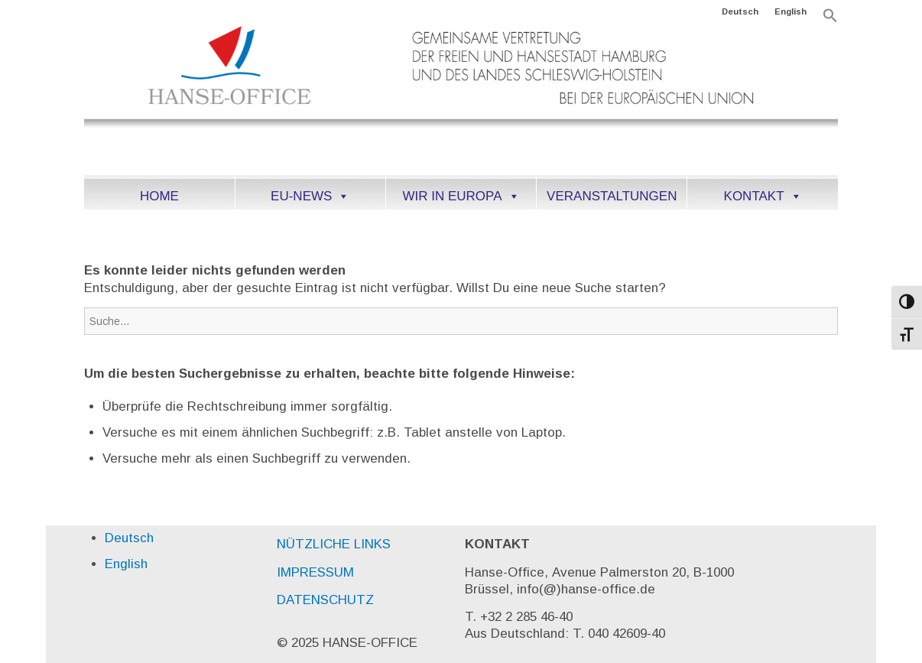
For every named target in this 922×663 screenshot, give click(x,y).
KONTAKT (763, 196)
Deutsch (740, 11)
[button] (830, 20)
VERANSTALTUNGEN (612, 196)
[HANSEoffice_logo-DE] (460, 98)
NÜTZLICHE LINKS (334, 544)
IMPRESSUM (315, 572)
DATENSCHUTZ (325, 600)
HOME (159, 196)
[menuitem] (740, 11)
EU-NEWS (310, 196)
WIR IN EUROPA (460, 196)
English (790, 11)
